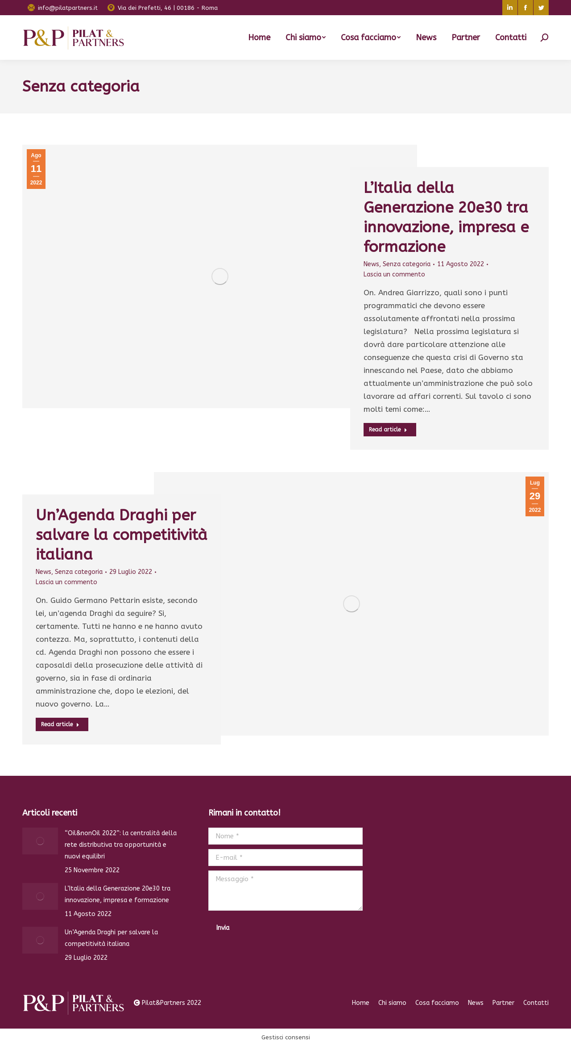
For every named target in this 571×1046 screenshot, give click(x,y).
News (371, 264)
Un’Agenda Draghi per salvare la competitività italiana (121, 535)
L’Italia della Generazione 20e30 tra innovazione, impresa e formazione (117, 894)
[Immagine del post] (40, 841)
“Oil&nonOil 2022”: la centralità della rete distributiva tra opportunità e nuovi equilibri (121, 844)
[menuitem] (259, 37)
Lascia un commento (394, 274)
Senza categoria (406, 264)
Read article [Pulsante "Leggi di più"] (388, 430)
